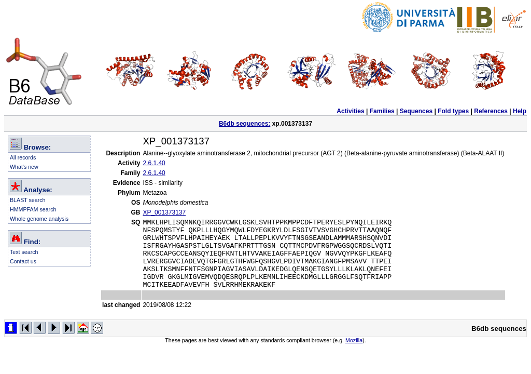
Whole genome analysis (39, 219)
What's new (24, 167)
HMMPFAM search (33, 209)
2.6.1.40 (154, 163)
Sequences (416, 111)
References (491, 111)
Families (382, 111)
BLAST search (28, 200)
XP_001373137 (164, 212)
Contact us (23, 261)
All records (23, 157)
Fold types (453, 111)
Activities (350, 111)
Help (519, 111)
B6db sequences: (244, 123)
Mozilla (353, 354)
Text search (24, 252)
